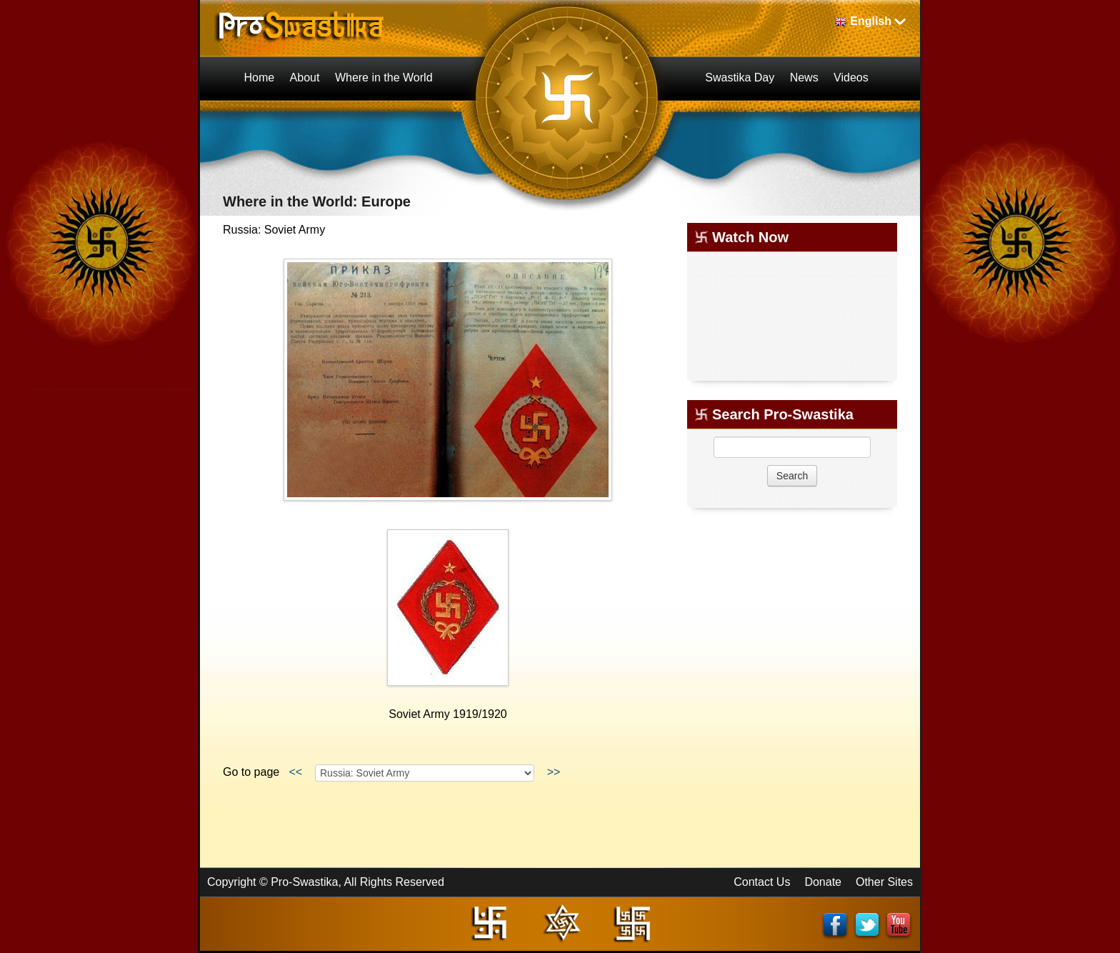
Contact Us (762, 882)
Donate (822, 882)
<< (296, 772)
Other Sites (884, 882)
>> (553, 772)
